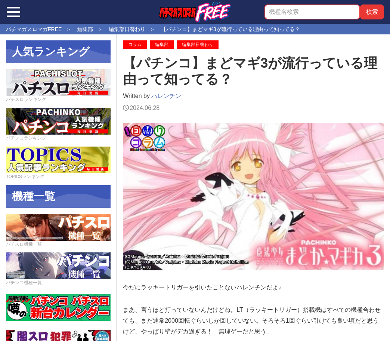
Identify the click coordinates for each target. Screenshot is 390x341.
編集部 (161, 44)
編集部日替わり (197, 44)
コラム (135, 44)
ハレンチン (166, 96)
